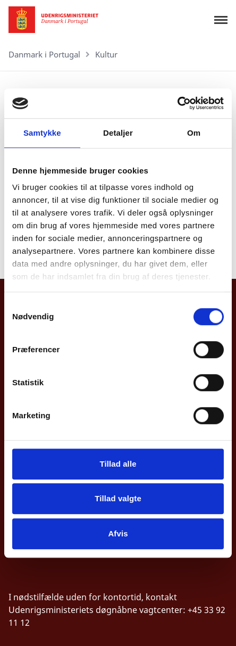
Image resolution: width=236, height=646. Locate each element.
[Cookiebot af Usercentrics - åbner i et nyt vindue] (177, 103)
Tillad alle (117, 463)
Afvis (118, 533)
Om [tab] (193, 132)
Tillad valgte (118, 498)
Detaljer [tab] (118, 132)
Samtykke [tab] (42, 132)
